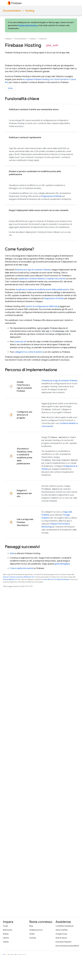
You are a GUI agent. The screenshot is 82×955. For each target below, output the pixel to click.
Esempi (6, 934)
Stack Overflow (62, 930)
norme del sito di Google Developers (56, 579)
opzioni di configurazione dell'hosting (42, 306)
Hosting (29, 10)
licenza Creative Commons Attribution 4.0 (19, 577)
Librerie (6, 938)
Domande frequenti (63, 942)
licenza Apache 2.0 (10, 579)
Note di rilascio (61, 938)
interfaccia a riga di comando (33, 269)
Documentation (12, 10)
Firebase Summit (35, 930)
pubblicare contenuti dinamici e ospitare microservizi (42, 278)
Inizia (10, 88)
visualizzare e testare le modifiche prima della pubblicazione (42, 289)
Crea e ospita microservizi (21, 568)
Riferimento (7, 930)
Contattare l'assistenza (64, 926)
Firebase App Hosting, (27, 25)
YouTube (32, 938)
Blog (31, 926)
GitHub (6, 942)
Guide (5, 926)
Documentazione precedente (67, 946)
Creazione (43, 39)
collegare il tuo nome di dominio (28, 352)
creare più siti (20, 341)
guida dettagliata (62, 564)
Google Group (61, 934)
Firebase (8, 39)
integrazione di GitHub (51, 196)
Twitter (32, 934)
